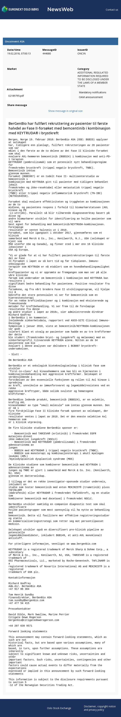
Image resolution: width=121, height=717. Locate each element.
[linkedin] (21, 112)
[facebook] (9, 112)
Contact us (112, 9)
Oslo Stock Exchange (59, 708)
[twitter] (14, 112)
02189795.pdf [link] (16, 96)
